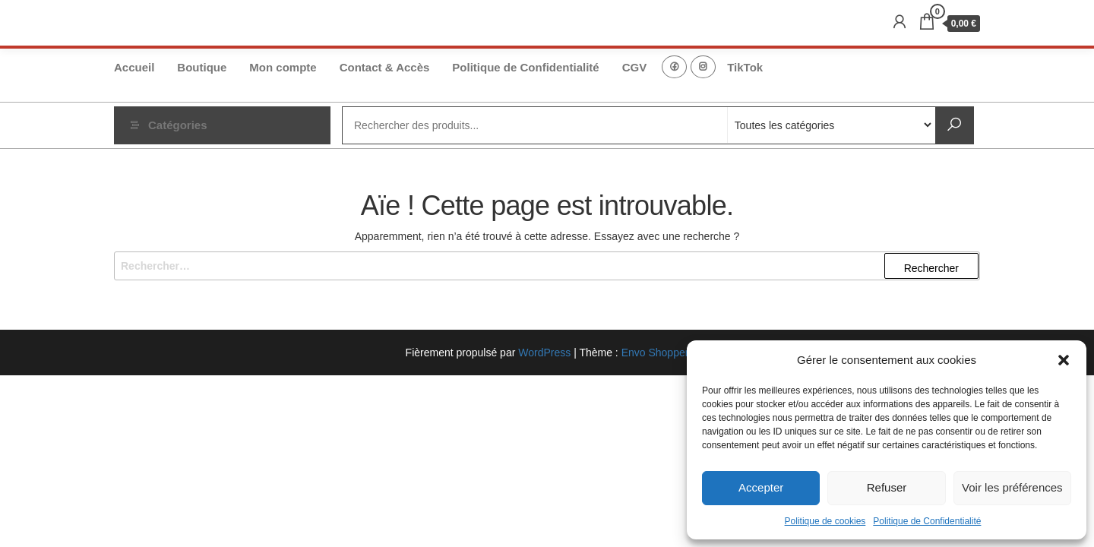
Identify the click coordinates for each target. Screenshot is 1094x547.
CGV (634, 67)
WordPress (544, 352)
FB (674, 66)
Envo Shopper (655, 352)
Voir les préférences (1012, 487)
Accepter (760, 487)
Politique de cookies (825, 521)
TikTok (745, 67)
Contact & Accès (385, 67)
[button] (1063, 360)
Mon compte (282, 67)
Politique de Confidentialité (927, 521)
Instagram (703, 66)
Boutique (201, 67)
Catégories (177, 125)
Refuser (887, 487)
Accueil (134, 67)
